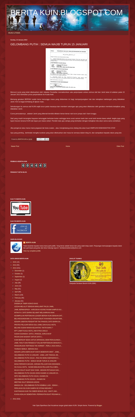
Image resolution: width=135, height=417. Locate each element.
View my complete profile (31, 251)
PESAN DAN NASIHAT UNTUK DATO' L (28, 337)
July (16, 283)
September (19, 277)
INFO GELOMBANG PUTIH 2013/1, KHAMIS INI (31, 376)
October (18, 274)
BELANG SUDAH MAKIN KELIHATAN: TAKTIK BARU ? (33, 328)
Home (68, 146)
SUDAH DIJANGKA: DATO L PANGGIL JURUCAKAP (32, 334)
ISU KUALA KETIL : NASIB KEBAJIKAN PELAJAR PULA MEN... (36, 367)
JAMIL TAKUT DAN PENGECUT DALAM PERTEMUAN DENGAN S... (38, 343)
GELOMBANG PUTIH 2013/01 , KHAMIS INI (29, 379)
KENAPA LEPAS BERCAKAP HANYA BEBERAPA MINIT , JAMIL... (37, 352)
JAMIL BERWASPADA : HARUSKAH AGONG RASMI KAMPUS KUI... (38, 310)
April (16, 292)
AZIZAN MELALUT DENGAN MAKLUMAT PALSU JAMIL (34, 306)
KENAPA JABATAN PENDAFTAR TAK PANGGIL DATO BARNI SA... (38, 322)
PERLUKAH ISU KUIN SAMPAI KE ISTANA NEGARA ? (33, 388)
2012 (15, 399)
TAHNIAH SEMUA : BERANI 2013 (26, 349)
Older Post (120, 146)
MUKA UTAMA (14, 33)
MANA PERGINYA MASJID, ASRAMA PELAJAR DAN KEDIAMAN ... (38, 364)
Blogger (99, 405)
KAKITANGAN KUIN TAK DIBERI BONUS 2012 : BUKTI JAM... (36, 391)
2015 (15, 262)
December (18, 271)
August (17, 280)
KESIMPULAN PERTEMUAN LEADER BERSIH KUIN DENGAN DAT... (38, 316)
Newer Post (15, 146)
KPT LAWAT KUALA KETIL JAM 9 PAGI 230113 (31, 331)
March (17, 295)
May (16, 289)
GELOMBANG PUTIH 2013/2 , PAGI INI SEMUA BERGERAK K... (37, 358)
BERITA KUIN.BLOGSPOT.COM (66, 12)
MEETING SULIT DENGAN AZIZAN (26, 382)
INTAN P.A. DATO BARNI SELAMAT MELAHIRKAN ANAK (34, 313)
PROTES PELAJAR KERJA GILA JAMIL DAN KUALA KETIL (35, 325)
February (18, 298)
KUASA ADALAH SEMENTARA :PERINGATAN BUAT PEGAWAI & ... (38, 394)
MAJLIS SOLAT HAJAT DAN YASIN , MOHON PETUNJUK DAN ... (37, 370)
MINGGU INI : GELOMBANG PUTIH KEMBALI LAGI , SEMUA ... (36, 385)
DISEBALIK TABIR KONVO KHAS (26, 303)
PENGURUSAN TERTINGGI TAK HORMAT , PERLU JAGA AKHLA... (38, 346)
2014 (15, 265)
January (18, 301)
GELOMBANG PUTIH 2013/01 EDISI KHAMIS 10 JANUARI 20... (36, 373)
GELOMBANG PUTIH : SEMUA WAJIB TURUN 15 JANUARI (35, 361)
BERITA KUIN (31, 242)
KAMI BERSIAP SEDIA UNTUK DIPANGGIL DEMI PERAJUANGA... (37, 340)
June (16, 286)
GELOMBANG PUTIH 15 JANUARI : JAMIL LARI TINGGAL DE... (36, 355)
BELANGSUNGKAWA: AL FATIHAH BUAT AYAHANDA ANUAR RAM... (38, 319)
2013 (15, 268)
